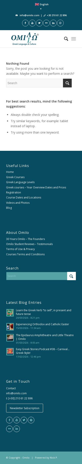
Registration (13, 192)
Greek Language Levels (20, 182)
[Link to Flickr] (46, 23)
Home (10, 172)
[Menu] (73, 38)
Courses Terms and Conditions (25, 254)
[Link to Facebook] (25, 23)
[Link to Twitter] (39, 23)
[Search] (64, 38)
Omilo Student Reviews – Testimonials (29, 244)
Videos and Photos (18, 203)
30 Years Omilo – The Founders (25, 239)
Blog (9, 208)
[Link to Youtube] (32, 23)
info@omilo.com (29, 15)
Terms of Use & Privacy (20, 249)
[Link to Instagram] (60, 23)
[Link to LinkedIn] (53, 23)
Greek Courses (15, 177)
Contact (11, 388)
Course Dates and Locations (23, 197)
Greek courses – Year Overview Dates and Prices (36, 187)
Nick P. (54, 457)
